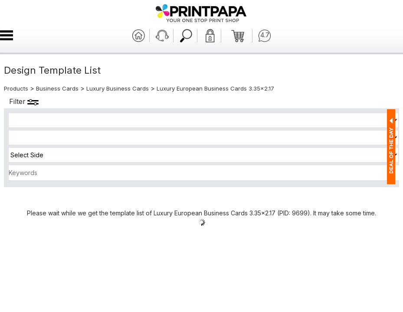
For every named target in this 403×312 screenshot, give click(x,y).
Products (16, 88)
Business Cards (57, 88)
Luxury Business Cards (117, 88)
